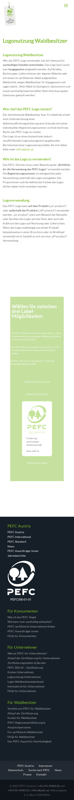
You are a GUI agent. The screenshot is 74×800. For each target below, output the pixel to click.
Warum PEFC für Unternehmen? (27, 653)
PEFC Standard (16, 541)
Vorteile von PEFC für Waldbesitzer (29, 708)
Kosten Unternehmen (20, 672)
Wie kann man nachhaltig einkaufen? (29, 621)
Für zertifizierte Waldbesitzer (25, 732)
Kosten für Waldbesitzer (22, 717)
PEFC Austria (15, 532)
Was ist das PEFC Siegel (21, 617)
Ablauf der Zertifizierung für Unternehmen (33, 658)
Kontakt (41, 774)
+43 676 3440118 (48, 786)
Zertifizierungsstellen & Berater (26, 662)
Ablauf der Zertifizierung (22, 713)
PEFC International (19, 536)
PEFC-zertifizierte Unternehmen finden (31, 626)
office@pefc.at (26, 148)
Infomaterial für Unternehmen (26, 686)
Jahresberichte (16, 555)
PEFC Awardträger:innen (22, 551)
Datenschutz (15, 770)
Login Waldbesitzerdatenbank (25, 681)
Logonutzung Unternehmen (24, 677)
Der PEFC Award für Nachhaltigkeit (29, 741)
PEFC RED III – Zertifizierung (25, 667)
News (10, 546)
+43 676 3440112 (18, 790)
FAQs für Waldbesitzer (21, 736)
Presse (27, 774)
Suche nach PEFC (39, 770)
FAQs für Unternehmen (21, 691)
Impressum (45, 765)
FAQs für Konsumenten (21, 636)
